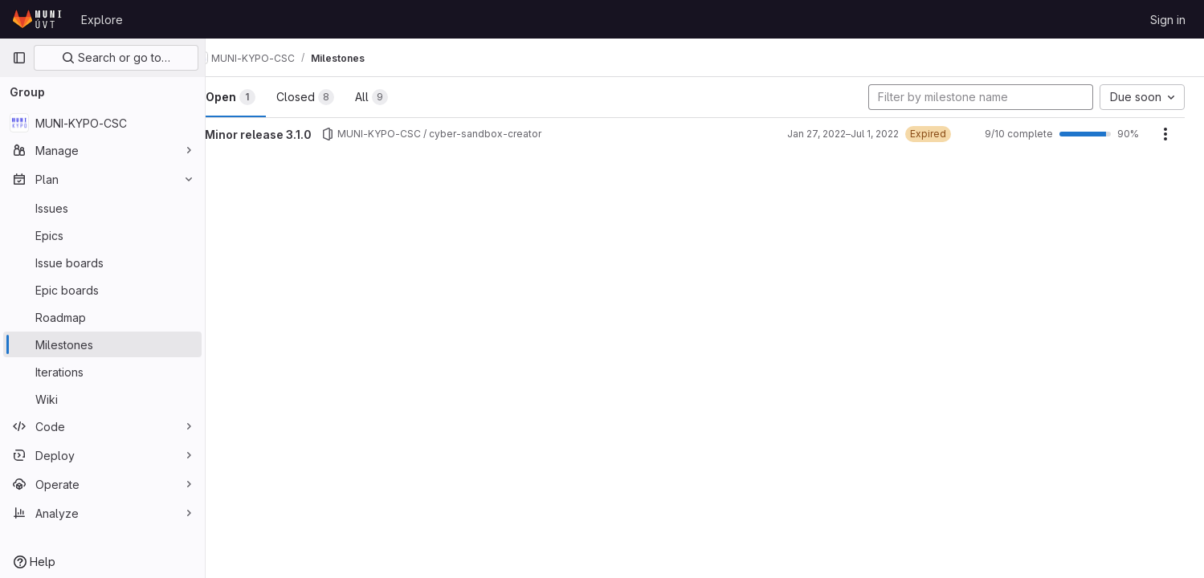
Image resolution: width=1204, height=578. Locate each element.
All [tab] (401, 97)
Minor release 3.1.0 (288, 134)
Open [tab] (260, 97)
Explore (102, 19)
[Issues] (102, 208)
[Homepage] (38, 19)
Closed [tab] (335, 97)
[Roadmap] (102, 317)
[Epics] (102, 235)
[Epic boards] (102, 290)
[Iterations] (102, 372)
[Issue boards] (102, 262)
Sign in (1168, 19)
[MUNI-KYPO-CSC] (102, 123)
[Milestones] (102, 344)
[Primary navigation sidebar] (19, 58)
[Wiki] (102, 399)
